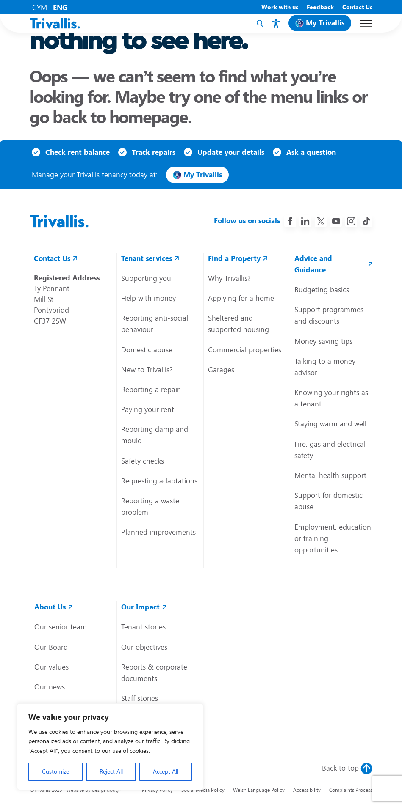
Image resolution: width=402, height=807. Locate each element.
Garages (221, 369)
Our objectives (144, 647)
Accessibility (307, 790)
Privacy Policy (157, 790)
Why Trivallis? (229, 278)
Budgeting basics (321, 289)
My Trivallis (325, 23)
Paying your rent (147, 409)
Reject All (111, 771)
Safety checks (142, 461)
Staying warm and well (330, 424)
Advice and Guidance (313, 264)
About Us (50, 607)
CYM (39, 7)
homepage (148, 117)
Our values (51, 667)
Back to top (340, 768)
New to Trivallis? (147, 369)
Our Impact (140, 607)
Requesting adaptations (159, 481)
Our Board (51, 647)
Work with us (279, 7)
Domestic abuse (146, 350)
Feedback (320, 7)
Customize (55, 771)
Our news (49, 687)
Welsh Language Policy (259, 790)
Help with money (148, 298)
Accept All (165, 771)
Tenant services (146, 258)
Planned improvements (158, 532)
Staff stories (139, 698)
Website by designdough (94, 790)
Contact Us (357, 7)
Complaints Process (350, 790)
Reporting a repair (150, 389)
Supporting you (146, 278)
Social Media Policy (203, 790)
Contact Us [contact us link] (52, 258)
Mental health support (330, 475)
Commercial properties (244, 350)
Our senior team (60, 627)
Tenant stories (143, 627)
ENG (60, 7)
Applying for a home (241, 298)
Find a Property (234, 258)
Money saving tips (323, 341)
